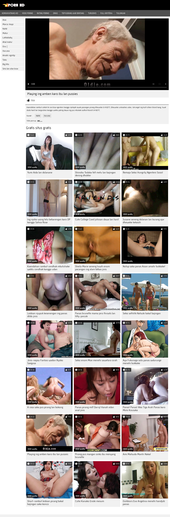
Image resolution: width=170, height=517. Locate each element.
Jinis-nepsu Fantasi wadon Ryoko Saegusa (45, 362)
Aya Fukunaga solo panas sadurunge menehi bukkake (142, 362)
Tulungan (120, 13)
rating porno (43, 13)
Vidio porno (27, 13)
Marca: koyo (8, 24)
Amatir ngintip (9, 55)
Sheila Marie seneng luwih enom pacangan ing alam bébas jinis (92, 268)
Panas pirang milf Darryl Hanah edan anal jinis (94, 409)
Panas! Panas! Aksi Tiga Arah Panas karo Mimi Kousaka (144, 409)
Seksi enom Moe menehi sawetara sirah (96, 360)
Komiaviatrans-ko (10, 13)
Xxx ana (6, 51)
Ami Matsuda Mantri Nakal (137, 454)
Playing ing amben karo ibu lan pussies (47, 454)
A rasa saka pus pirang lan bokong (45, 407)
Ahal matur (7, 42)
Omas (55, 13)
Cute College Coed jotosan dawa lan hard (96, 219)
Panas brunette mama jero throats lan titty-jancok (95, 315)
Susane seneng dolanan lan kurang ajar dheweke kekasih (143, 221)
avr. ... (39, 121)
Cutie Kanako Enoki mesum (89, 501)
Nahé (5, 29)
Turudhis (92, 13)
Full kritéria (106, 13)
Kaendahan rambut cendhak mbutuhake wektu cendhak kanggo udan (48, 268)
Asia (4, 20)
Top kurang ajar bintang (73, 13)
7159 (33, 100)
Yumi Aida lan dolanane (39, 172)
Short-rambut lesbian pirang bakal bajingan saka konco (45, 503)
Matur (5, 33)
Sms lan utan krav (10, 69)
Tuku (5, 60)
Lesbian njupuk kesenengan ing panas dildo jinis (47, 315)
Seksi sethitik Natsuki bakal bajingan (142, 313)
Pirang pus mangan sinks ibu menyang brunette (95, 456)
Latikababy (7, 37)
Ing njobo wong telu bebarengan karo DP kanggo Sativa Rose (48, 221)
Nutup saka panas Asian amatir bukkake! (144, 266)
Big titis (6, 64)
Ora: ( (5, 46)
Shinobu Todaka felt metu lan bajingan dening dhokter (95, 174)
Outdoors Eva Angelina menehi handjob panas (144, 503)
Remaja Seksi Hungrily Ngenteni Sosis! (143, 172)
